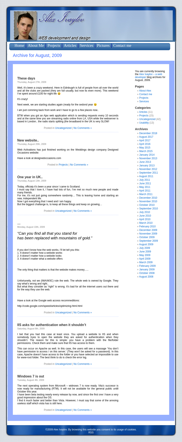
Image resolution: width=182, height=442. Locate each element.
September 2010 (148, 208)
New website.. (28, 140)
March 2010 (146, 222)
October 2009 (147, 237)
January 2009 (147, 269)
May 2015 (144, 147)
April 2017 (144, 140)
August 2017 (146, 136)
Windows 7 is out (30, 376)
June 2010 (145, 215)
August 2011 (146, 176)
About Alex (145, 90)
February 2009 (147, 265)
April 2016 (144, 144)
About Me (36, 45)
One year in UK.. (30, 177)
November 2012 (148, 169)
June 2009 (145, 251)
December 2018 (148, 133)
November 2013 (148, 158)
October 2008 (147, 273)
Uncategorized (63, 128)
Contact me (122, 45)
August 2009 (146, 244)
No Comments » (83, 128)
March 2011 (146, 194)
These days (26, 78)
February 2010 (147, 226)
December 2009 (148, 230)
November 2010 (148, 201)
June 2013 (145, 161)
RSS (91, 432)
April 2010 (144, 219)
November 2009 (148, 233)
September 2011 (148, 172)
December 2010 (148, 197)
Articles (70, 45)
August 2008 (146, 276)
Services (86, 45)
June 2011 (145, 183)
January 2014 (147, 154)
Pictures (103, 45)
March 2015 (146, 151)
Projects (54, 45)
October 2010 (147, 204)
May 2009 (144, 255)
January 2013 (147, 165)
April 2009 (144, 258)
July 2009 (144, 248)
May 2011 (144, 187)
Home (19, 45)
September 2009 (148, 240)
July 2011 (144, 179)
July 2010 (144, 212)
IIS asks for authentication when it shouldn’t (51, 325)
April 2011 (144, 190)
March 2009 (146, 262)
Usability (144, 122)
